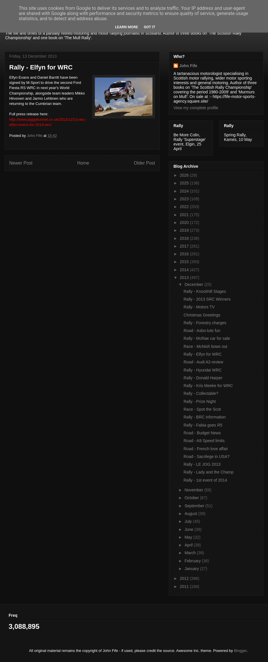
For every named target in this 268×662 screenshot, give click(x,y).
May (188, 537)
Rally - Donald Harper (203, 378)
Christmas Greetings (202, 315)
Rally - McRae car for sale (207, 338)
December (194, 284)
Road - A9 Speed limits (204, 440)
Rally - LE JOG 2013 (202, 464)
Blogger (240, 650)
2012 (185, 578)
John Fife (188, 65)
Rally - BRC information (205, 417)
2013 (185, 277)
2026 (185, 175)
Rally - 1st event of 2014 (205, 480)
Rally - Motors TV (199, 307)
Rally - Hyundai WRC (203, 370)
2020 (185, 222)
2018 (185, 238)
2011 (185, 586)
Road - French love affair (206, 448)
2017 (185, 246)
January (192, 568)
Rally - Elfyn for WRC (203, 354)
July (188, 521)
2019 (185, 230)
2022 (185, 206)
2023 (185, 199)
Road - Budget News (202, 433)
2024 (185, 191)
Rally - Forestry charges (205, 322)
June (189, 529)
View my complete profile (195, 107)
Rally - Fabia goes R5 (203, 425)
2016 (185, 254)
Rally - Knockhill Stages (205, 291)
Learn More (126, 27)
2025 (185, 183)
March (190, 552)
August (191, 513)
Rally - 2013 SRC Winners (207, 299)
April (189, 545)
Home (83, 163)
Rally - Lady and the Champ (209, 472)
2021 (185, 214)
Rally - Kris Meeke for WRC (208, 385)
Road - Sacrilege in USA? (207, 456)
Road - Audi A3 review (203, 362)
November (194, 490)
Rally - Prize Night (200, 401)
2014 (185, 269)
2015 (185, 261)
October (192, 497)
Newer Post (21, 163)
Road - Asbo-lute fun (202, 330)
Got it (149, 27)
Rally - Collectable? (201, 393)
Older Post (144, 163)
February (193, 561)
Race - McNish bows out (205, 346)
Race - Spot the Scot (202, 409)
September (194, 505)
